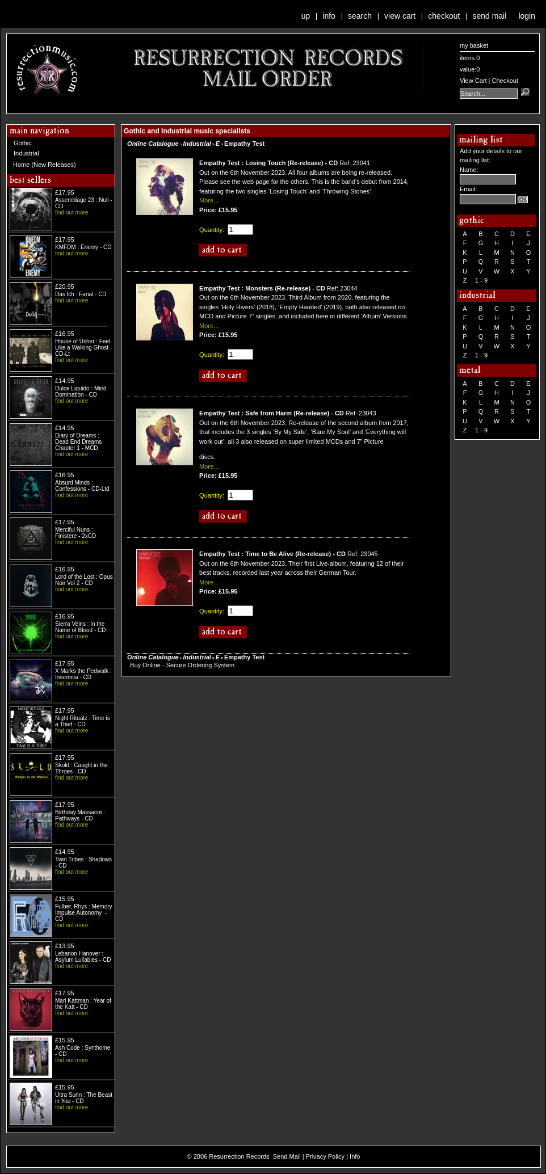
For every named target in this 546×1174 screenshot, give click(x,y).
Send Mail (489, 15)
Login (526, 15)
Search (360, 15)
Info (328, 15)
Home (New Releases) (44, 164)
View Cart (399, 15)
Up (305, 15)
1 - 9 (481, 280)
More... (209, 200)
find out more (71, 212)
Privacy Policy (325, 1156)
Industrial (26, 153)
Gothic (23, 143)
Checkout (444, 15)
